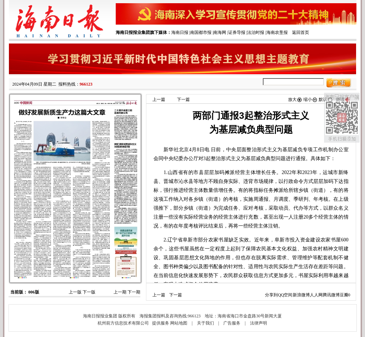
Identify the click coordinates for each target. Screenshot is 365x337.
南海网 (219, 32)
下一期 (133, 292)
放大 (295, 99)
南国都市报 (201, 32)
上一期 (120, 292)
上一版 (75, 292)
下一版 (89, 292)
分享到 (271, 294)
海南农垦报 (277, 32)
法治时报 (255, 32)
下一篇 (183, 99)
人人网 (316, 294)
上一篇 (158, 99)
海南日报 (179, 32)
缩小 (310, 99)
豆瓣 (344, 294)
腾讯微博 (331, 294)
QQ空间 (285, 294)
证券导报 (236, 32)
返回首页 (300, 32)
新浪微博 (301, 294)
